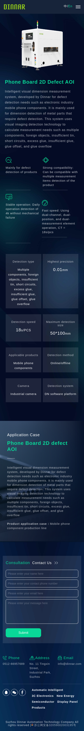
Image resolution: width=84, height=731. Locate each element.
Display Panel (67, 701)
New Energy (65, 695)
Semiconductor (43, 701)
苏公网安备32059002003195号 (53, 725)
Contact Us (42, 563)
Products (38, 707)
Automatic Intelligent (47, 690)
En (70, 6)
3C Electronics (43, 695)
